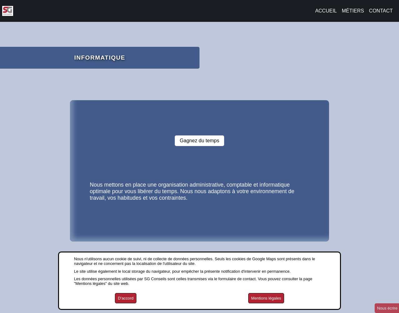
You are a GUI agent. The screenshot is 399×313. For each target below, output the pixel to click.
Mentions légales (266, 298)
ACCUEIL (326, 10)
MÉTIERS (353, 10)
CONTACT (381, 10)
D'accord (125, 298)
